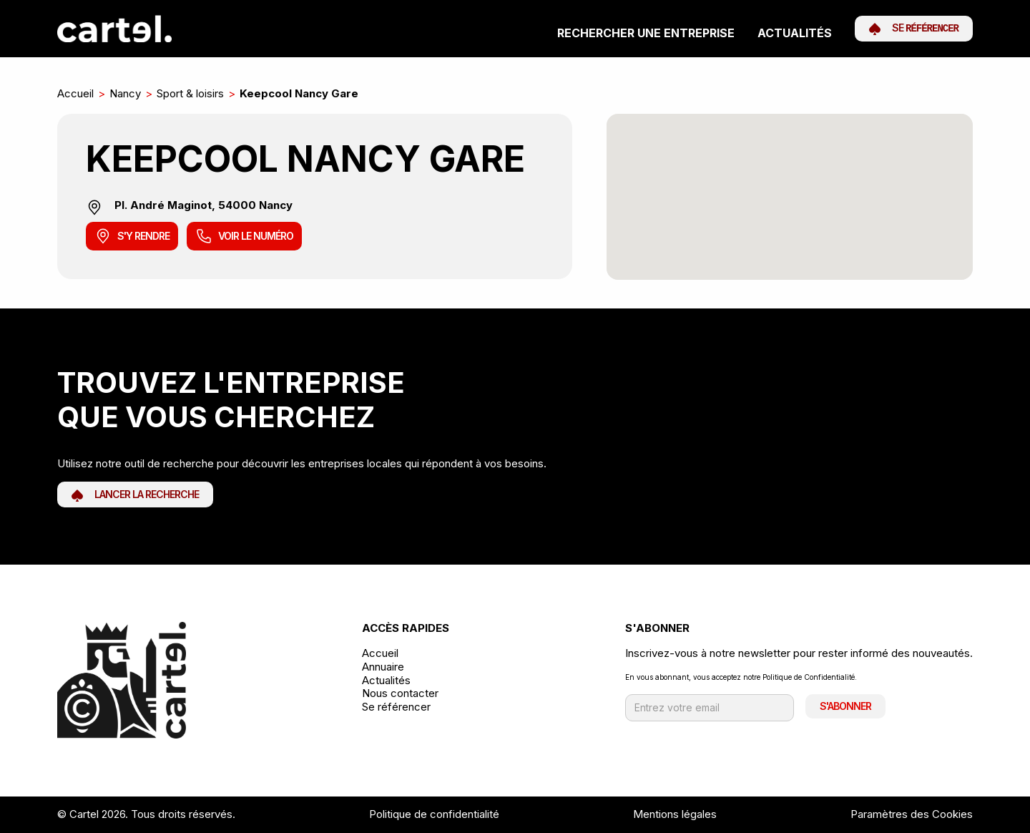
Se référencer (396, 707)
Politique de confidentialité (434, 814)
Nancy (125, 93)
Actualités (794, 33)
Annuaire (383, 667)
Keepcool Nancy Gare (299, 93)
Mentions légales (675, 814)
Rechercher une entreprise (646, 33)
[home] (114, 28)
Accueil (75, 93)
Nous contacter (400, 693)
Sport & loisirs (190, 93)
